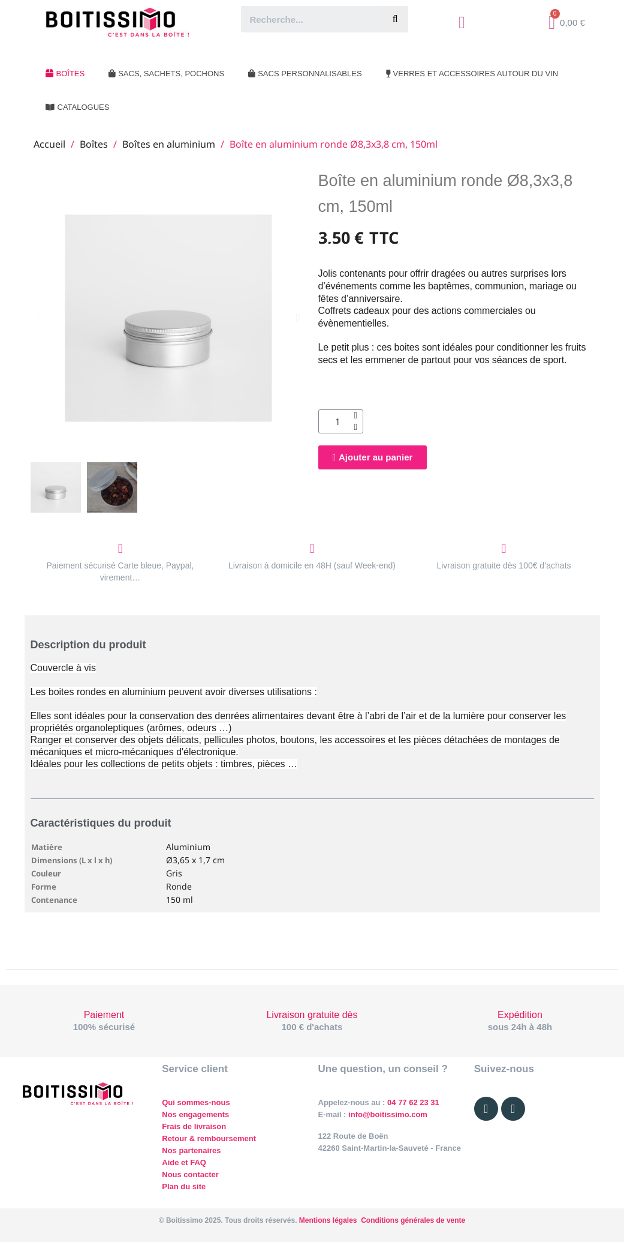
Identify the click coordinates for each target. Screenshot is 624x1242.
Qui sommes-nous (196, 1102)
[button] (39, 318)
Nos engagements (195, 1114)
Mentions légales (328, 1220)
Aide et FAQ (184, 1162)
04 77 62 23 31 (413, 1102)
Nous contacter (190, 1174)
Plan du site (184, 1186)
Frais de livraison (194, 1126)
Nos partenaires (191, 1150)
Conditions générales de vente (413, 1220)
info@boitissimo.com (386, 1114)
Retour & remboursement (209, 1138)
